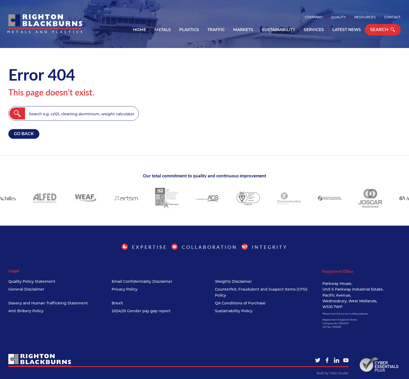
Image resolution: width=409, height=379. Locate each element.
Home (139, 29)
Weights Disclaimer (233, 281)
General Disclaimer (26, 289)
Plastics (189, 29)
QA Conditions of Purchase (240, 303)
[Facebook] (327, 360)
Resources (365, 17)
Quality (338, 17)
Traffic (216, 29)
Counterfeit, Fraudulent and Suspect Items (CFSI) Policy (261, 292)
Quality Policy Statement (31, 281)
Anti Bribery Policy (26, 311)
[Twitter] (317, 360)
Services (314, 29)
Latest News (346, 29)
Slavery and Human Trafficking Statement (48, 303)
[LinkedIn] (336, 360)
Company (313, 17)
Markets (243, 29)
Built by (332, 373)
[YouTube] (345, 360)
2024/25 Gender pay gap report (141, 311)
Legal (13, 271)
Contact (392, 17)
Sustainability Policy (233, 311)
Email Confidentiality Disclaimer (142, 281)
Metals (162, 29)
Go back (24, 133)
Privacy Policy (124, 289)
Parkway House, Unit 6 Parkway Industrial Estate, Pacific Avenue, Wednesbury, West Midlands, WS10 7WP (352, 295)
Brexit (117, 303)
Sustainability (278, 29)
